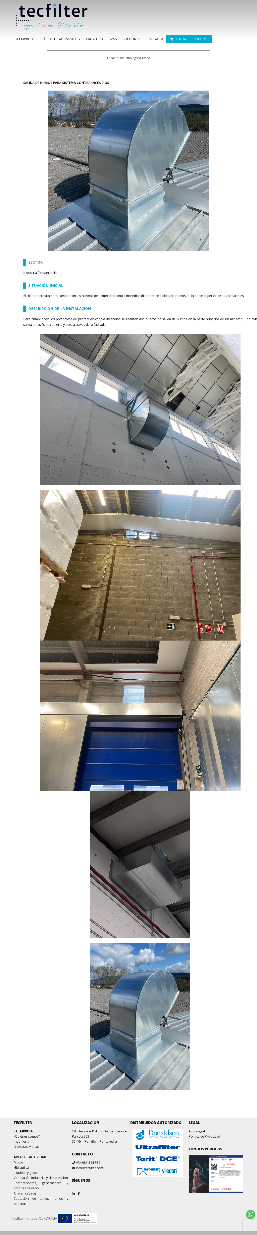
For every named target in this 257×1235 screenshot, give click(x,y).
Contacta (154, 39)
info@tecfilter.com (89, 1168)
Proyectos (95, 39)
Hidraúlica (21, 1167)
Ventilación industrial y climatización (41, 1177)
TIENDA (180, 39)
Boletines (131, 39)
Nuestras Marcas (27, 1146)
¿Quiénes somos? (27, 1136)
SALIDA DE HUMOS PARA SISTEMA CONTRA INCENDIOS (66, 83)
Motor (18, 1162)
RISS (113, 39)
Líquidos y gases (26, 1172)
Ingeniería (21, 1141)
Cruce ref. (200, 39)
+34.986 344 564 (88, 1162)
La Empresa (24, 39)
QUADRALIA (48, 1218)
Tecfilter (18, 1218)
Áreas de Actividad (60, 39)
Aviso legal (197, 1131)
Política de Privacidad (204, 1136)
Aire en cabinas (25, 1193)
